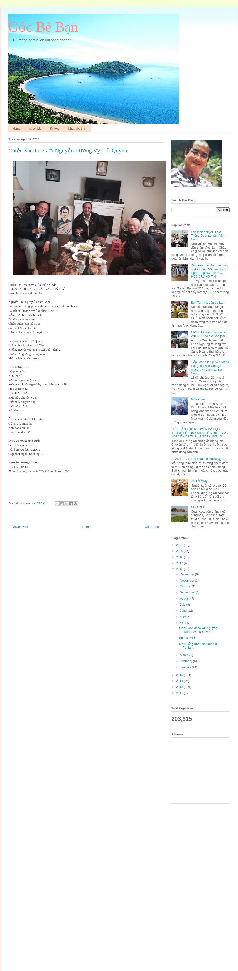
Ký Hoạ (54, 128)
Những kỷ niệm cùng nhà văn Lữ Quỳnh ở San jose (208, 334)
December (187, 574)
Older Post (152, 527)
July (183, 604)
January (186, 667)
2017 (180, 563)
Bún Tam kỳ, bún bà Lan (207, 302)
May (183, 616)
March (184, 655)
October (186, 586)
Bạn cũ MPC (187, 637)
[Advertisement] (202, 770)
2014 (180, 681)
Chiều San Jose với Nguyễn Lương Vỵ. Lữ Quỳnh (198, 629)
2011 (180, 693)
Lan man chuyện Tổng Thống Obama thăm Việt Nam (207, 235)
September (188, 592)
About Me (35, 128)
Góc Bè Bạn (43, 27)
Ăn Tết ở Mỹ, (199, 481)
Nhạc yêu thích (77, 128)
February (186, 661)
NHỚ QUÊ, (198, 507)
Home (16, 128)
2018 (180, 557)
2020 (180, 551)
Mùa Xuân (198, 399)
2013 (180, 687)
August (185, 598)
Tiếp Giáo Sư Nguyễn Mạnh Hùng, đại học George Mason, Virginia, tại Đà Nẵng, (210, 367)
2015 (180, 675)
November (187, 580)
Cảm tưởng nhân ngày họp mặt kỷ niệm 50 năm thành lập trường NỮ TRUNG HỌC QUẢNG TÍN (209, 271)
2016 (180, 569)
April (183, 622)
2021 (180, 545)
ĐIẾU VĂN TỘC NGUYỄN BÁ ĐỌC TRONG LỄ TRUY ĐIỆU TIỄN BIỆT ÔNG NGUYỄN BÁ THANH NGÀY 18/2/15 (199, 432)
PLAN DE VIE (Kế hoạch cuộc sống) (196, 459)
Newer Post (20, 527)
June (184, 610)
